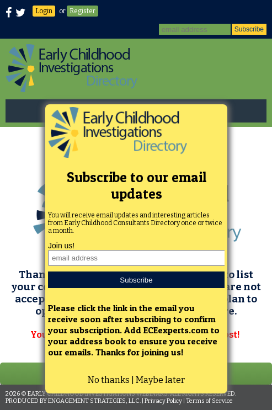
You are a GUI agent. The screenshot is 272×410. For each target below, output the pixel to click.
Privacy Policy (163, 400)
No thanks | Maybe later (136, 380)
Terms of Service (209, 400)
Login (43, 11)
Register (82, 11)
